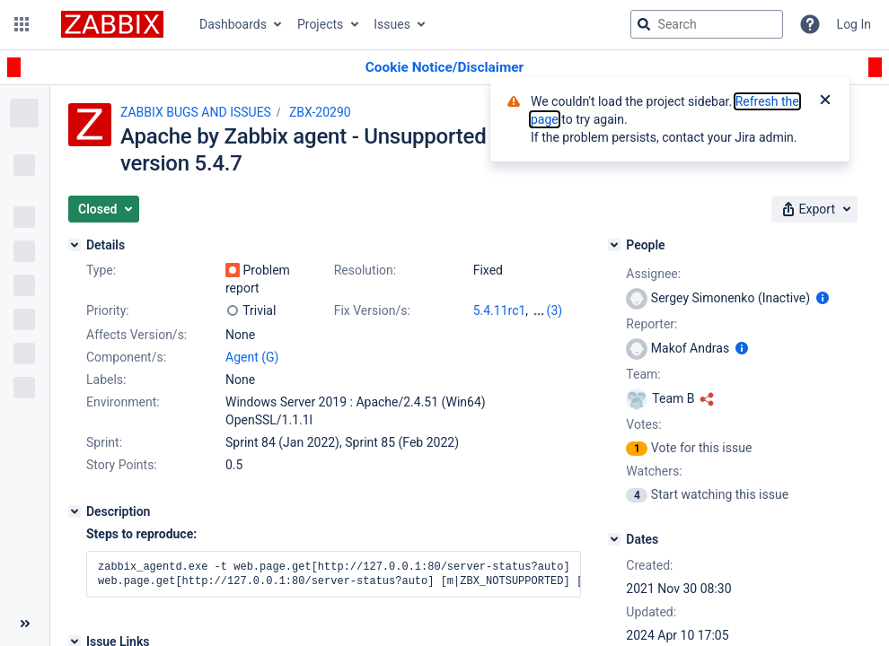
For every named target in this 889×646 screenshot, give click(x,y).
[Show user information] (822, 298)
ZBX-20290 (320, 112)
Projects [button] (320, 24)
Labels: (106, 379)
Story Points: (121, 465)
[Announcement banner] (444, 67)
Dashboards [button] (233, 24)
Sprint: (104, 442)
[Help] (810, 24)
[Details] (74, 245)
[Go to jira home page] (112, 24)
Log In (854, 24)
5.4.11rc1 (499, 310)
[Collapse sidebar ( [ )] (24, 623)
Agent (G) (251, 357)
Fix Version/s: (372, 310)
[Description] (74, 511)
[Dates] (614, 539)
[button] (21, 24)
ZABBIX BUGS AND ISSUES (195, 112)
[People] (614, 245)
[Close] (825, 101)
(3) (555, 310)
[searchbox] (706, 24)
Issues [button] (392, 24)
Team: (643, 374)
